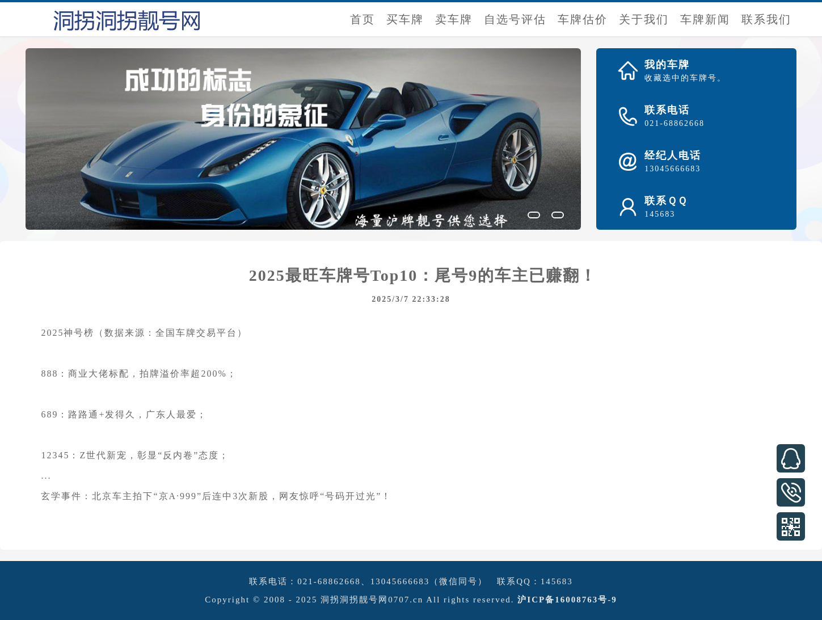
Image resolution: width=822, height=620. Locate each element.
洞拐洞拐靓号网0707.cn (372, 599)
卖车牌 (454, 19)
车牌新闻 (705, 19)
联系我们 (766, 19)
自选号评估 (515, 19)
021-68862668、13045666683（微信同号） (392, 581)
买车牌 (405, 19)
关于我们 (644, 19)
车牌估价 (583, 19)
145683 (557, 581)
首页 (362, 19)
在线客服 (791, 458)
